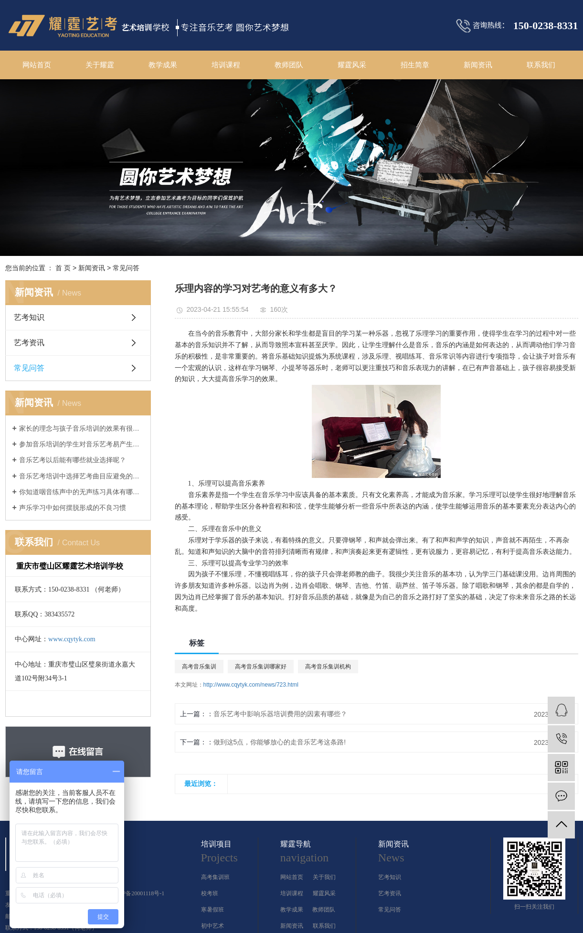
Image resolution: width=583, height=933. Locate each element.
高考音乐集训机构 (328, 666)
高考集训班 (215, 877)
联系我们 (541, 65)
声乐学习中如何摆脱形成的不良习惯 (72, 507)
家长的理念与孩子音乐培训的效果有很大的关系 (81, 428)
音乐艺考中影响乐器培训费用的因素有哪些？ (280, 714)
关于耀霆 (99, 65)
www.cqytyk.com (71, 639)
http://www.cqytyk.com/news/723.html (250, 684)
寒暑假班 (212, 909)
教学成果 (162, 65)
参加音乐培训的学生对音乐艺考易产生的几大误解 (81, 444)
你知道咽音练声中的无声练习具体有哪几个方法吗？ (81, 492)
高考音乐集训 (199, 666)
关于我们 (324, 877)
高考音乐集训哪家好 (260, 666)
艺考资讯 (29, 343)
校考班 (209, 893)
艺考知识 (29, 317)
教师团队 (289, 65)
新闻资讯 (478, 65)
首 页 (63, 268)
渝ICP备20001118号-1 (138, 893)
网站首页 (36, 65)
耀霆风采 (352, 65)
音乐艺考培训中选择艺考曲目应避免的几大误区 (81, 476)
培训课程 (226, 65)
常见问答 (126, 268)
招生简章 (415, 65)
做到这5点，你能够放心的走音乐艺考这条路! (279, 742)
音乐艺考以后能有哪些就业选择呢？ (72, 460)
